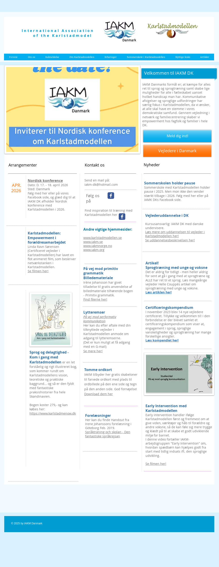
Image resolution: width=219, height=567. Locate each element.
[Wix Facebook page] (110, 195)
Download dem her (98, 394)
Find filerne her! (95, 299)
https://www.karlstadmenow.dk (52, 413)
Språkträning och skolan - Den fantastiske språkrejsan (107, 434)
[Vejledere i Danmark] (177, 151)
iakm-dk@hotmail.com (101, 184)
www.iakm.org (93, 250)
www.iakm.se (93, 242)
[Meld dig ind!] (177, 136)
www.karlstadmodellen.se (102, 238)
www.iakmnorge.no (97, 246)
